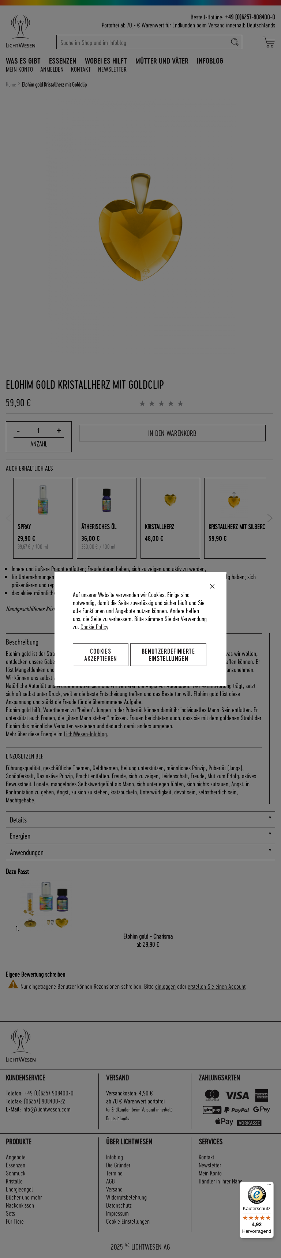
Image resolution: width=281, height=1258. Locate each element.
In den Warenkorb (172, 433)
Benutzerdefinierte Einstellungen (168, 654)
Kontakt (81, 69)
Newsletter (112, 69)
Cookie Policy (94, 626)
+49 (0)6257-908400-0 (250, 16)
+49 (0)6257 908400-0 (49, 1093)
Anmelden (52, 69)
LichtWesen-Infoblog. (86, 733)
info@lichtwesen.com (46, 1109)
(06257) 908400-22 (44, 1101)
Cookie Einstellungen (128, 1221)
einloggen (165, 986)
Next (270, 518)
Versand (216, 24)
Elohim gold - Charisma (148, 936)
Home (11, 84)
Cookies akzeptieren (100, 654)
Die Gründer (118, 1164)
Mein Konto (19, 69)
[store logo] (28, 31)
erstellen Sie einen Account (217, 986)
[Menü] (269, 1186)
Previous (8, 518)
